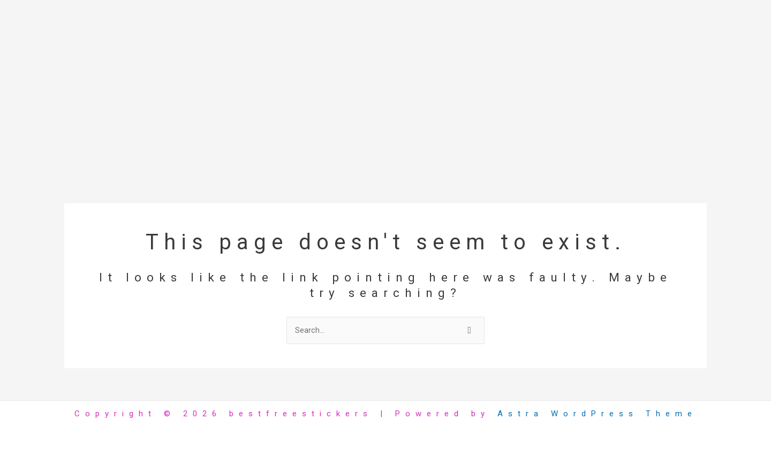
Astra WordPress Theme (597, 413)
